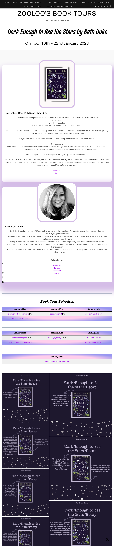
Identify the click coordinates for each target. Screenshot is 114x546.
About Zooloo (54, 2)
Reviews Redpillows (93, 342)
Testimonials (71, 2)
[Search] (111, 6)
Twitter (57, 268)
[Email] (107, 6)
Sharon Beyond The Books (20, 342)
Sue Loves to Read (20, 318)
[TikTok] (101, 6)
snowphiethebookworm (18, 314)
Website (57, 273)
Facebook (57, 270)
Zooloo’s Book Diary (93, 314)
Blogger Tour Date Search (60, 6)
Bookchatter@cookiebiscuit (57, 361)
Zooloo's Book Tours (57, 13)
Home (6, 2)
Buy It (57, 173)
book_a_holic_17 (55, 338)
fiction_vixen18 (55, 314)
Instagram (57, 265)
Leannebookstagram (19, 338)
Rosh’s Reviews (94, 338)
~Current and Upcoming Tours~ (95, 2)
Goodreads (57, 170)
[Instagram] (98, 6)
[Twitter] (95, 6)
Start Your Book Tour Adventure (28, 2)
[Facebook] (104, 6)
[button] (25, 397)
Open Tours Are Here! (33, 6)
